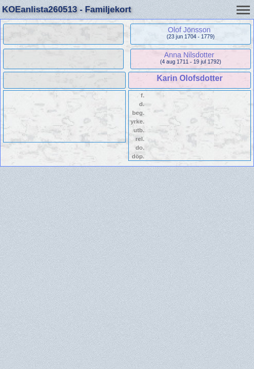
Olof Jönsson (189, 30)
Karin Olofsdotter (190, 78)
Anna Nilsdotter (189, 55)
